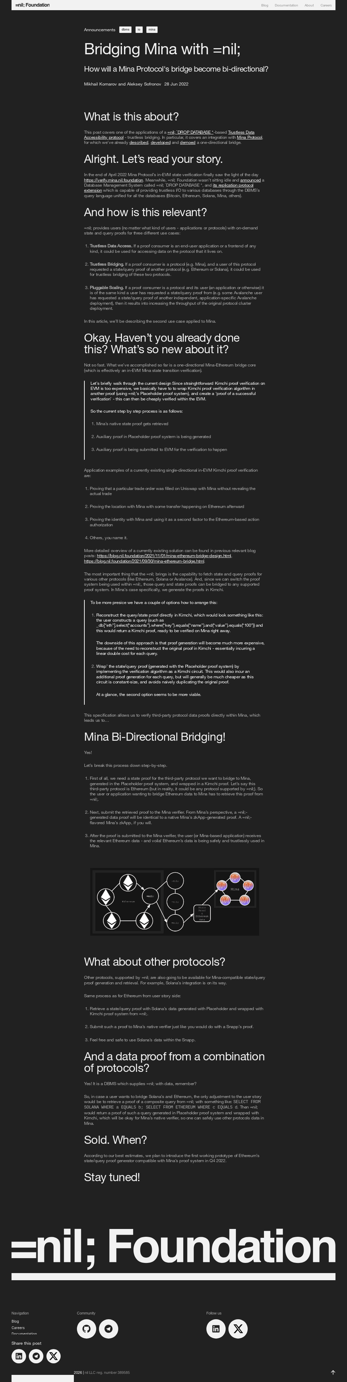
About (309, 5)
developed (161, 142)
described (138, 142)
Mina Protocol (249, 137)
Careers (326, 5)
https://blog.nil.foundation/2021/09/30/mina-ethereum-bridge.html (144, 561)
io (139, 29)
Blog (264, 5)
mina (152, 29)
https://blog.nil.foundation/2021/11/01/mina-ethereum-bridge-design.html (164, 555)
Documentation (286, 5)
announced (250, 180)
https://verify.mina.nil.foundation (113, 180)
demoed (188, 142)
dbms (125, 29)
